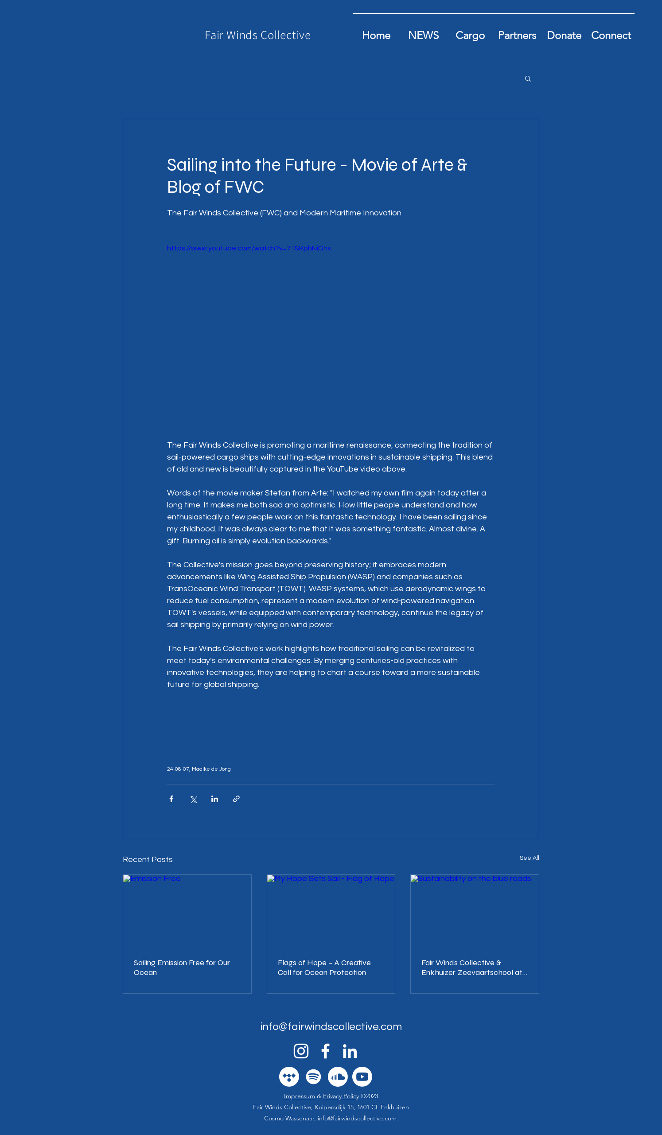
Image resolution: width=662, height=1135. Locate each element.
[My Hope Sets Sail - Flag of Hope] (331, 911)
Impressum (299, 1096)
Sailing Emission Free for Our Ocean (182, 967)
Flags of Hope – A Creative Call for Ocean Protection (324, 967)
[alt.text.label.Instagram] (301, 1051)
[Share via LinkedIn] (214, 799)
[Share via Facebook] (171, 799)
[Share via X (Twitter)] (193, 799)
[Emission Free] (187, 911)
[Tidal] (289, 1077)
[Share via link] (236, 799)
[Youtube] (362, 1077)
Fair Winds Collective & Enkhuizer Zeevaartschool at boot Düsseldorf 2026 (471, 967)
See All (529, 858)
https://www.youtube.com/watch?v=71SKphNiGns (249, 248)
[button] (528, 78)
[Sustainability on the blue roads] (475, 911)
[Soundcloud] (338, 1077)
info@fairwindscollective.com (331, 1026)
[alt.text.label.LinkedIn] (350, 1051)
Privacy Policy (341, 1096)
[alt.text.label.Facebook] (325, 1051)
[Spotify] (313, 1077)
